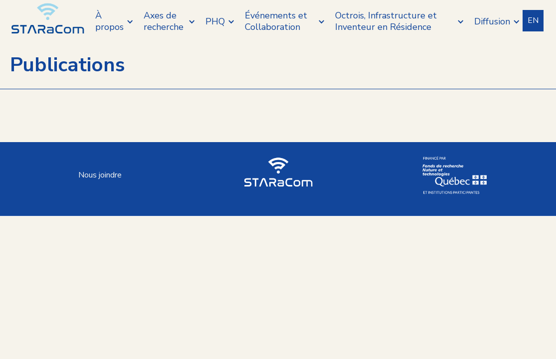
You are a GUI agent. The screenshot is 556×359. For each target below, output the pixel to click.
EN (533, 20)
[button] (114, 21)
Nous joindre (100, 175)
